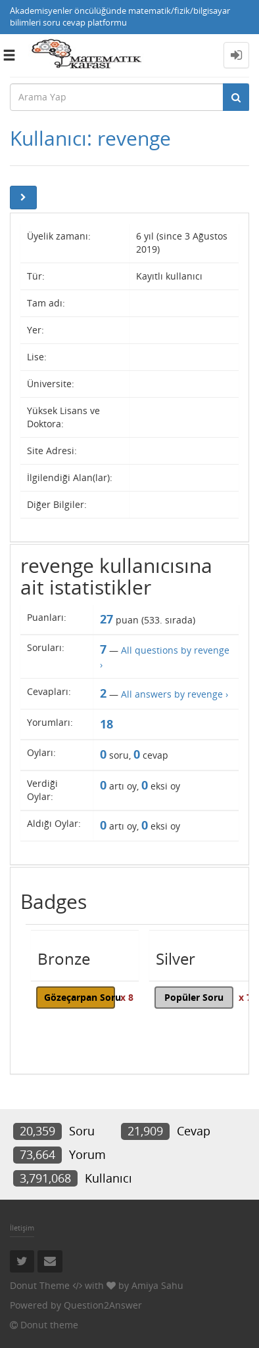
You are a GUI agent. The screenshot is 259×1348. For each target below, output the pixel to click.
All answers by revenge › (174, 694)
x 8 (126, 997)
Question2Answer (103, 1305)
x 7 (245, 997)
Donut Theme (40, 1285)
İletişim (22, 1227)
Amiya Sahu (157, 1285)
